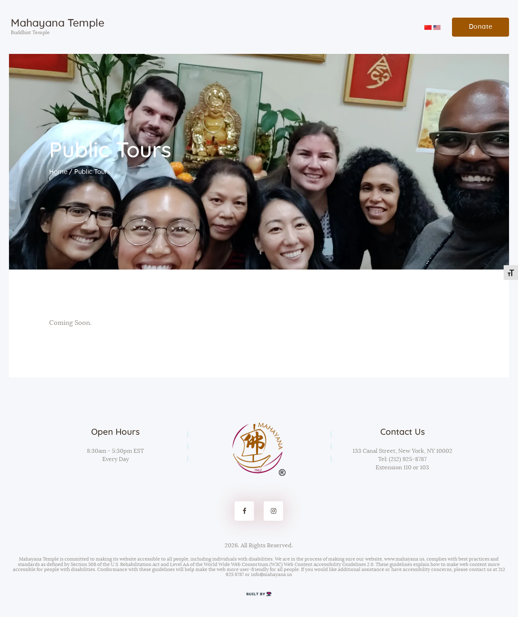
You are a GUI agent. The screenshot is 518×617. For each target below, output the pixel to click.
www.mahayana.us (404, 559)
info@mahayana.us (271, 574)
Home (58, 172)
